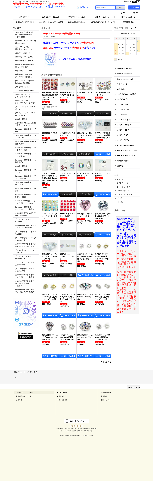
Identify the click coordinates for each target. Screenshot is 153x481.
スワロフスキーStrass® (50, 17)
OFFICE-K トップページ (24, 392)
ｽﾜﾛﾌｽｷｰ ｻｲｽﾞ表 (123, 110)
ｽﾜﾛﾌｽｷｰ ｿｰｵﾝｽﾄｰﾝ (124, 125)
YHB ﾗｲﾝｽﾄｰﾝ (122, 84)
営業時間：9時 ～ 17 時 (23, 396)
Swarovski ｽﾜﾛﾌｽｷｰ (124, 69)
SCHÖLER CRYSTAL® (76, 22)
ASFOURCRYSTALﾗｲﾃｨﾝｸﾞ (127, 155)
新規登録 (135, 13)
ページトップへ (135, 387)
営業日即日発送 (128, 22)
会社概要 (19, 400)
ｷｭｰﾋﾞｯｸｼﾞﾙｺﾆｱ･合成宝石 (126, 94)
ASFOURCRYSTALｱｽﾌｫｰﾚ (127, 150)
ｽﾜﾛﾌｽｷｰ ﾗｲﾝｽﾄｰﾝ (123, 120)
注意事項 (120, 166)
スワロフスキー (24, 17)
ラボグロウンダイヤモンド (24, 22)
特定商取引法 (63, 400)
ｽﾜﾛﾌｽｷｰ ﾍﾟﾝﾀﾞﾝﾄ (123, 140)
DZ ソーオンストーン (128, 17)
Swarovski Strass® (124, 74)
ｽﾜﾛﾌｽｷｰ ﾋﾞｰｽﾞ (122, 135)
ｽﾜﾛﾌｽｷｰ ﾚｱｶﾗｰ (122, 105)
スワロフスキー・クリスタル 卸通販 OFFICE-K (39, 6)
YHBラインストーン (102, 17)
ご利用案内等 (63, 392)
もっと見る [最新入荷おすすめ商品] (107, 362)
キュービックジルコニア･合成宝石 (51, 22)
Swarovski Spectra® (125, 79)
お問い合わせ (84, 7)
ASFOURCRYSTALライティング (102, 22)
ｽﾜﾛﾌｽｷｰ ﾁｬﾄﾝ (122, 115)
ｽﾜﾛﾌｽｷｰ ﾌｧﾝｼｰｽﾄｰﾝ (124, 130)
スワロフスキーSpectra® (76, 17)
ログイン (125, 13)
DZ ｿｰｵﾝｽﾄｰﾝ (122, 89)
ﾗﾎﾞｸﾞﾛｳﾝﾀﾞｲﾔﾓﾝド (124, 99)
